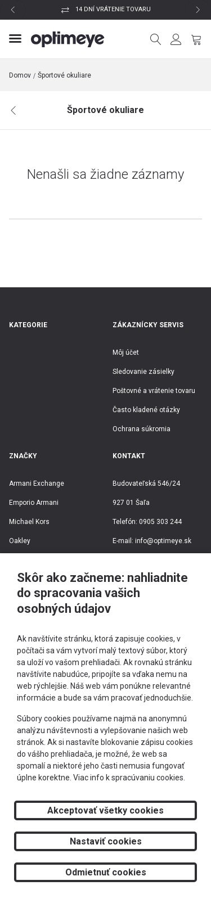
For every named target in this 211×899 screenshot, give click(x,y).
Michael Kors (29, 522)
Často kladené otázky (146, 410)
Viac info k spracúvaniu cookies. (129, 777)
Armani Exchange (36, 483)
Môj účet (126, 352)
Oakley (19, 541)
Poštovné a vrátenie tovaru (154, 391)
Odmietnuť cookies (105, 872)
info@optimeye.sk (163, 541)
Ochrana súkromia (141, 429)
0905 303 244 (160, 522)
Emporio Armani (34, 503)
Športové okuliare (64, 75)
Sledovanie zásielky (143, 372)
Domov (20, 75)
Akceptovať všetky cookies (105, 810)
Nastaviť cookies (106, 841)
